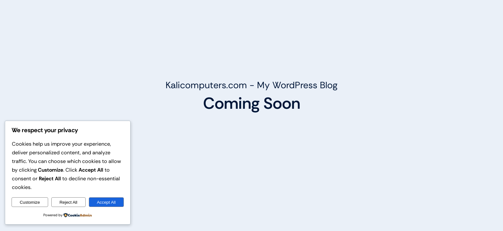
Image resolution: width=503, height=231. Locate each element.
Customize (30, 202)
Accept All (106, 202)
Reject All (68, 202)
